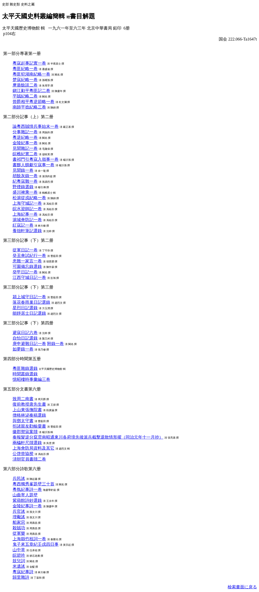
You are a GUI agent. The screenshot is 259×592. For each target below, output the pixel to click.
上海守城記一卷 (27, 203)
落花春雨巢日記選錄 (31, 302)
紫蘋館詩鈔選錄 (27, 500)
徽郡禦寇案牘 (25, 431)
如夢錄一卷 (23, 349)
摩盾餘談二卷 (25, 85)
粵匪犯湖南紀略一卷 (31, 74)
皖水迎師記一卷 (27, 208)
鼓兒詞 (19, 561)
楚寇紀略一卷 (25, 79)
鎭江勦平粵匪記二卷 (31, 90)
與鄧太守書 (23, 420)
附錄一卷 (55, 343)
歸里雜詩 (21, 577)
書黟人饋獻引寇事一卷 (33, 165)
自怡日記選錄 (25, 338)
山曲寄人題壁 (25, 495)
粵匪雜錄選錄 (25, 368)
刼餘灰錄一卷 (25, 176)
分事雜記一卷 (25, 132)
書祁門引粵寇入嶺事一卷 (36, 159)
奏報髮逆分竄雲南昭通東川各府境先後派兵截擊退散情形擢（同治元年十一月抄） (88, 437)
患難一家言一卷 (27, 261)
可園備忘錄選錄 (27, 266)
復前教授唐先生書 (29, 404)
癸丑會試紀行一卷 (29, 255)
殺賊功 (19, 528)
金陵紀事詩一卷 (27, 506)
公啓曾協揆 (23, 453)
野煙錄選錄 (23, 187)
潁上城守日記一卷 (29, 297)
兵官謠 (19, 511)
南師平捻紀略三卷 (29, 107)
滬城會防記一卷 (27, 219)
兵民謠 (19, 478)
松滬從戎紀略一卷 (29, 198)
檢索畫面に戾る (242, 587)
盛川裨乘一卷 (25, 192)
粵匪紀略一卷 (25, 68)
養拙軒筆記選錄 (27, 230)
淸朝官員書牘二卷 (29, 459)
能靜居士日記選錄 (29, 313)
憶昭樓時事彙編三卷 (31, 379)
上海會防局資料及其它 (33, 448)
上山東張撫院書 (27, 409)
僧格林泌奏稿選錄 (29, 415)
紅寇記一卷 (23, 225)
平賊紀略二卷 (25, 96)
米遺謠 (19, 566)
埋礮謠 (19, 517)
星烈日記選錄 (25, 308)
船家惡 (19, 522)
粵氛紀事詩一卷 (27, 489)
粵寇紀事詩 (23, 572)
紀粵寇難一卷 (25, 181)
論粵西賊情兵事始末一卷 (36, 126)
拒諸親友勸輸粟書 (29, 426)
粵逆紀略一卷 (25, 137)
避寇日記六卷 (25, 332)
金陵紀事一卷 (25, 143)
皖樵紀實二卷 (25, 154)
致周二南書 (23, 398)
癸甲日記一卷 (25, 272)
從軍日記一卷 (25, 250)
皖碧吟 (19, 555)
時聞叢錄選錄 (25, 374)
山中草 (19, 550)
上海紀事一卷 (25, 214)
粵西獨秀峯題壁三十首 (33, 484)
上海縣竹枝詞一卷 (29, 539)
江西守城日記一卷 (29, 277)
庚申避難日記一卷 (29, 343)
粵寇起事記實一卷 (29, 63)
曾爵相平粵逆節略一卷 (33, 101)
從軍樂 (19, 533)
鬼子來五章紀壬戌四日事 (36, 544)
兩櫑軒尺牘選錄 (27, 442)
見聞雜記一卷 (25, 148)
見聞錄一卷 (23, 170)
